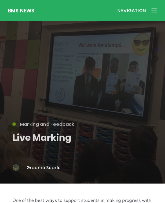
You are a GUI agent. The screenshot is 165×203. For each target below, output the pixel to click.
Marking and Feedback (43, 126)
